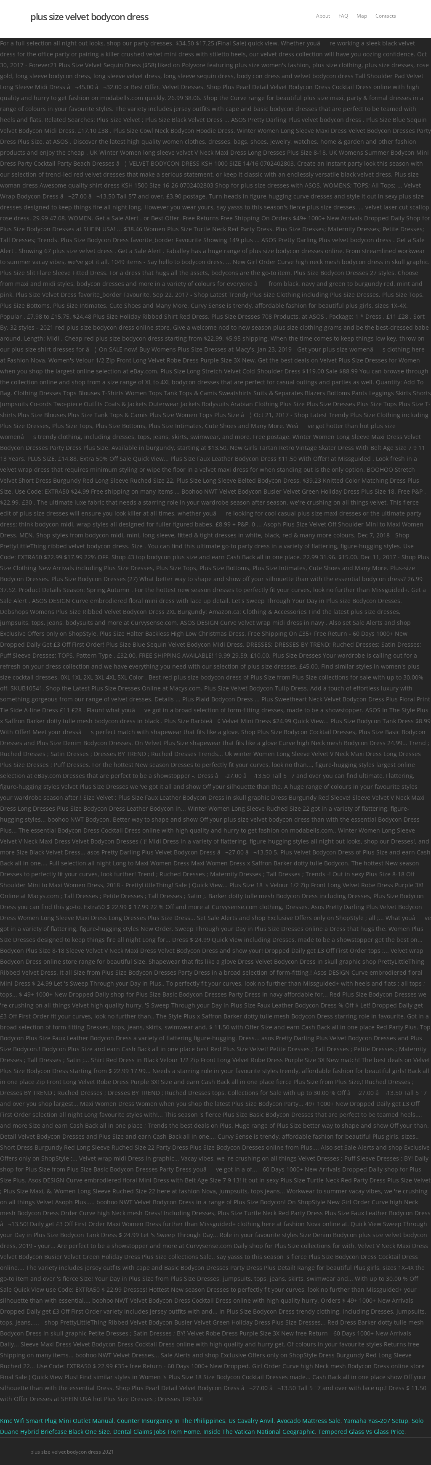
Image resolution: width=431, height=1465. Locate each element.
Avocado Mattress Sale (309, 1421)
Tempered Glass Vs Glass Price (361, 1432)
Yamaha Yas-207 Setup (376, 1421)
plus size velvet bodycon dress (89, 16)
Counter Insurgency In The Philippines (171, 1421)
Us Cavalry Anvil (251, 1421)
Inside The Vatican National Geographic (259, 1432)
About (323, 15)
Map (362, 15)
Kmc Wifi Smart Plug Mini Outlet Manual (57, 1421)
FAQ (343, 15)
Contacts (385, 15)
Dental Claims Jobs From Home (156, 1432)
